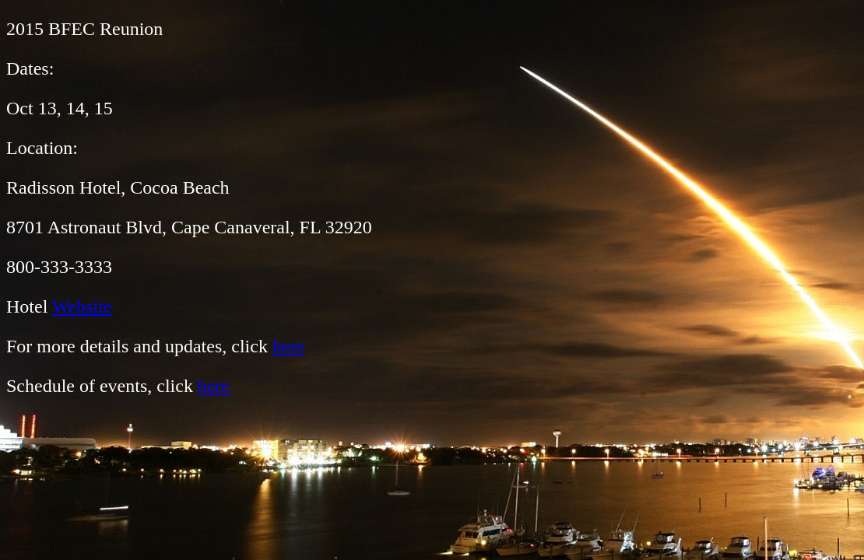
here (288, 346)
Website (82, 306)
